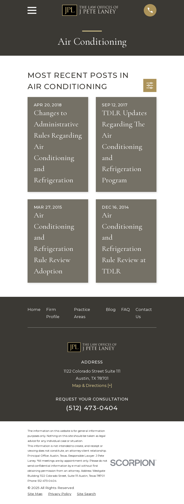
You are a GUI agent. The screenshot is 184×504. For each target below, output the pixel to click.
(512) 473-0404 (92, 408)
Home (34, 309)
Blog (111, 309)
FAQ (125, 309)
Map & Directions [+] (92, 385)
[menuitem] (35, 494)
